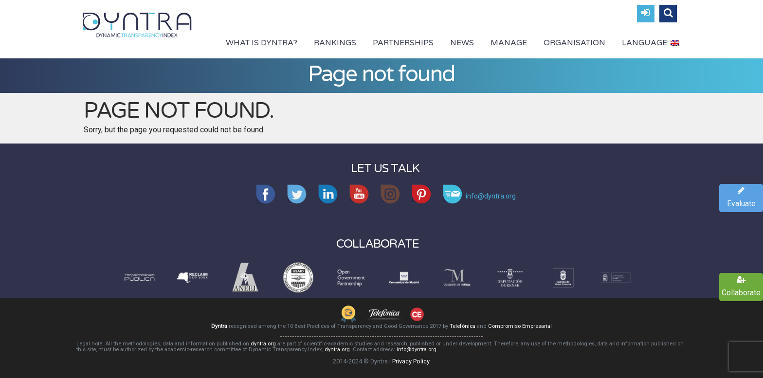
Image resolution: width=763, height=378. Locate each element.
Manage (508, 43)
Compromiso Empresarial (520, 326)
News (462, 43)
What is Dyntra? (261, 43)
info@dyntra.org (416, 349)
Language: (650, 43)
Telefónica (462, 326)
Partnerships (403, 43)
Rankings (335, 43)
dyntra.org (263, 344)
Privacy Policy (411, 361)
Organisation (574, 43)
